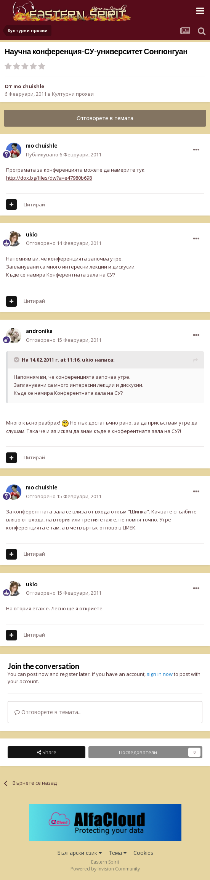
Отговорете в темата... (48, 712)
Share (46, 752)
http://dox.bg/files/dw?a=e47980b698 (49, 177)
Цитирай (34, 204)
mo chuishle (28, 86)
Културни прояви (73, 93)
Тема (118, 852)
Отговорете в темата (105, 118)
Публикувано (63, 154)
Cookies (143, 852)
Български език (79, 852)
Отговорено (63, 243)
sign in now (160, 674)
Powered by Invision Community (105, 869)
